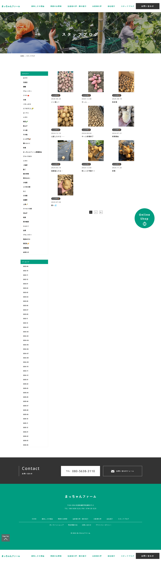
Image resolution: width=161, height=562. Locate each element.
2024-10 (25, 366)
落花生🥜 (26, 243)
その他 (25, 134)
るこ (24, 191)
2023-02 (25, 288)
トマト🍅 (26, 95)
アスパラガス (27, 156)
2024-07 (26, 353)
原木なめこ (26, 178)
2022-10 (25, 271)
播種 (24, 87)
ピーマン (26, 113)
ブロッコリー (27, 235)
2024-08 (25, 358)
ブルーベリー (27, 91)
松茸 (24, 217)
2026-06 (25, 445)
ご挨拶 (25, 165)
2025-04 (25, 393)
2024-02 (25, 332)
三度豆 (25, 82)
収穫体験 (26, 248)
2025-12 (25, 427)
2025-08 (25, 410)
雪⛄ (24, 169)
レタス (25, 117)
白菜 (24, 230)
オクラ (25, 78)
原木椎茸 (26, 222)
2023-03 (25, 292)
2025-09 (25, 414)
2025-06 (25, 401)
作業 (24, 148)
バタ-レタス (27, 104)
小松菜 (25, 182)
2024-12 (25, 375)
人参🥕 (25, 204)
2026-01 (25, 432)
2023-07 (25, 310)
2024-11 (25, 371)
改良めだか (26, 239)
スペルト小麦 (27, 209)
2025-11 (25, 423)
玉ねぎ (25, 213)
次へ (101, 212)
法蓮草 (25, 200)
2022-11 (25, 275)
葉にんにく (26, 143)
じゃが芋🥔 (27, 139)
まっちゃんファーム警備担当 (32, 152)
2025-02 (25, 384)
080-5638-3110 (74, 508)
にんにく (26, 226)
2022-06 (25, 266)
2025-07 (25, 406)
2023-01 (25, 284)
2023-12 (25, 323)
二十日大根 (26, 187)
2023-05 (25, 301)
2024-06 (25, 349)
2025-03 (25, 388)
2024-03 (25, 336)
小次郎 (25, 196)
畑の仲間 (26, 174)
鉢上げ (25, 126)
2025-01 (25, 379)
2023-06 (25, 305)
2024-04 (26, 340)
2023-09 (25, 314)
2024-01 (25, 327)
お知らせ (26, 252)
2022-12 (25, 279)
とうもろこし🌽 (28, 108)
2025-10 (25, 419)
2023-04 (25, 297)
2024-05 (25, 345)
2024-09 (26, 362)
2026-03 (25, 440)
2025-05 (25, 397)
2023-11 (25, 318)
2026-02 (25, 436)
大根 (24, 100)
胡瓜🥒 (25, 121)
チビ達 (25, 130)
